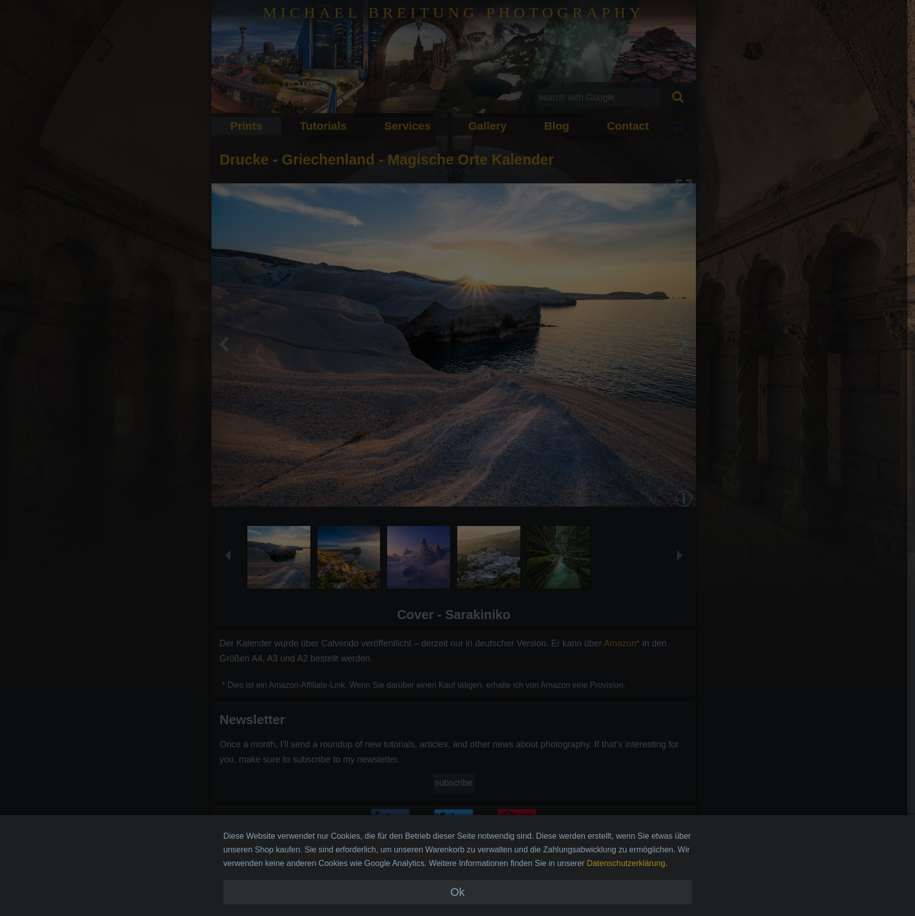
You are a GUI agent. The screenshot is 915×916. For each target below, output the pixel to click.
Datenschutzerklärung (626, 881)
